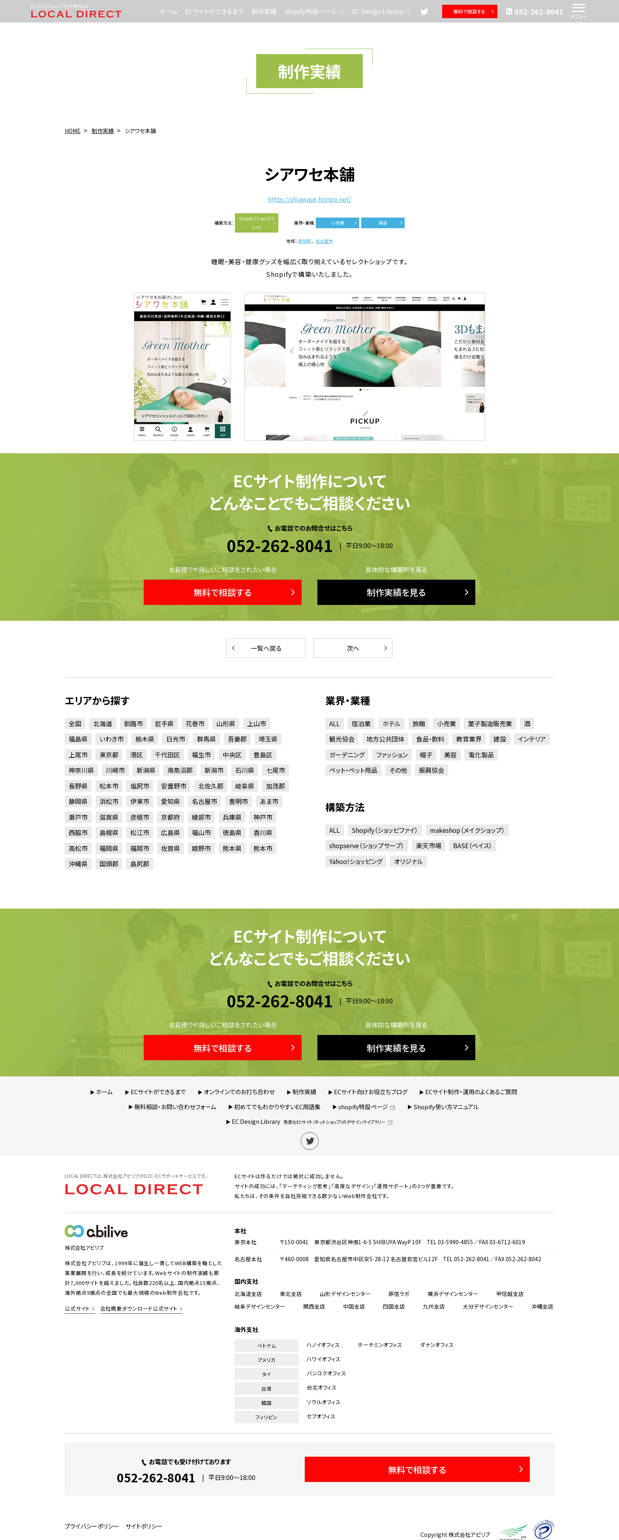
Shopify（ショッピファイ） (258, 222)
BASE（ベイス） (472, 845)
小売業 (344, 223)
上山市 (256, 723)
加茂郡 (275, 786)
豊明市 (238, 801)
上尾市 (78, 754)
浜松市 (108, 801)
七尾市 (275, 770)
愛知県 (304, 241)
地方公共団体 (385, 739)
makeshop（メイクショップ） (467, 830)
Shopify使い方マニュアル (446, 1106)
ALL (334, 723)
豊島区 (262, 754)
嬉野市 (201, 848)
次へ (368, 648)
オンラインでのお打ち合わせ (239, 1091)
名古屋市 (324, 241)
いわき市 (111, 739)
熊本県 (232, 848)
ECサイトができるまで (214, 11)
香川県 (262, 832)
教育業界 (469, 739)
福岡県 (108, 848)
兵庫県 (232, 817)
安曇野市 (173, 786)
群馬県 (206, 739)
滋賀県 (108, 817)
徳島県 (232, 832)
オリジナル (408, 861)
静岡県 (78, 801)
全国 (75, 723)
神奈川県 (81, 770)
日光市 (175, 739)
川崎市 (115, 770)
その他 (398, 770)
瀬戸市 (78, 817)
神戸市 (262, 817)
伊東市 (139, 801)
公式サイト (77, 1308)
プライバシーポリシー (92, 1526)
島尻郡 (139, 863)
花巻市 (195, 723)
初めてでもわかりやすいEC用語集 (277, 1106)
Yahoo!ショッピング (355, 861)
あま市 (269, 801)
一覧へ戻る (255, 648)
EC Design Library (381, 11)
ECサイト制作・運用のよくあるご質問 (471, 1091)
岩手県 (164, 723)
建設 (499, 739)
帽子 (426, 754)
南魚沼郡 (180, 770)
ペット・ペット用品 (353, 770)
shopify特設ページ (314, 11)
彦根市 (139, 817)
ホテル (392, 723)
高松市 (78, 848)
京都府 (170, 817)
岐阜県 (244, 786)
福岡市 (139, 848)
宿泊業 (361, 723)
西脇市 (78, 832)
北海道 (102, 723)
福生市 (201, 754)
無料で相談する (474, 11)
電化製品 (481, 754)
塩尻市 (139, 786)
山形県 (225, 723)
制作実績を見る (419, 592)
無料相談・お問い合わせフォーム (175, 1106)
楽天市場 (428, 845)
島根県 (108, 832)
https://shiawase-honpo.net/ (309, 199)
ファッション (392, 754)
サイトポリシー (144, 1526)
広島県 (170, 832)
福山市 (201, 832)
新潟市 (213, 770)
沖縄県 (78, 863)
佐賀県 (170, 848)
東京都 (108, 754)
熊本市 (262, 848)
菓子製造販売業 (490, 723)
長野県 (78, 786)
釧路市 (133, 723)
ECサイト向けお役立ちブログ (370, 1091)
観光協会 (342, 739)
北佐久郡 (210, 786)
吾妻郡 (237, 739)
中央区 (232, 754)
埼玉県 (268, 739)
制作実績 (264, 11)
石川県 (244, 770)
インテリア (532, 739)
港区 (136, 754)
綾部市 (201, 817)
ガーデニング (346, 754)
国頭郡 (108, 863)
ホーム (168, 11)
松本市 (108, 786)
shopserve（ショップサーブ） (366, 845)
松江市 (139, 832)
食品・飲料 (430, 739)
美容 (391, 223)
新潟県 (146, 770)
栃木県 (144, 739)
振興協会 (431, 770)
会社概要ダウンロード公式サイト (139, 1308)
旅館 (419, 723)
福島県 (78, 739)
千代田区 (167, 754)
